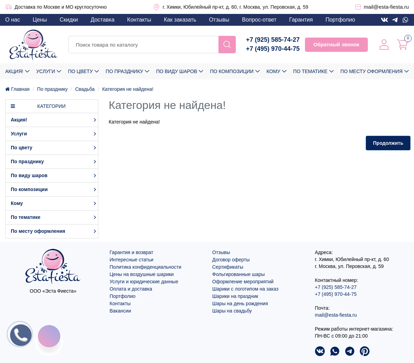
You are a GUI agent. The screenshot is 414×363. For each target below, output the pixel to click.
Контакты (139, 20)
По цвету (80, 71)
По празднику (124, 71)
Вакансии (120, 311)
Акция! (14, 71)
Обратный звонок (336, 44)
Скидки (69, 20)
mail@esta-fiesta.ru (386, 7)
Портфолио (340, 20)
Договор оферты (231, 259)
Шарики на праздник (235, 296)
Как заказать (180, 20)
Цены (40, 20)
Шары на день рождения (240, 303)
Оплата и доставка (131, 289)
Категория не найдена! (127, 89)
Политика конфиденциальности (146, 267)
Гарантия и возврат (132, 252)
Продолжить (388, 143)
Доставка (103, 20)
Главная (17, 89)
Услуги (45, 71)
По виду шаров (176, 71)
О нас (12, 20)
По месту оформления (371, 71)
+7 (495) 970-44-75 (273, 48)
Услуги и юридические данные (144, 281)
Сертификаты (227, 267)
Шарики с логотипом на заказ (245, 289)
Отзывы (219, 20)
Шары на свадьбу (232, 311)
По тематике (310, 71)
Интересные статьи (132, 259)
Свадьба (84, 89)
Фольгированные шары (238, 274)
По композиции (232, 71)
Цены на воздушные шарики (142, 274)
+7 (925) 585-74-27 (273, 39)
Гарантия (301, 20)
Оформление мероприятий (243, 281)
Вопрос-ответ (259, 20)
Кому (273, 71)
